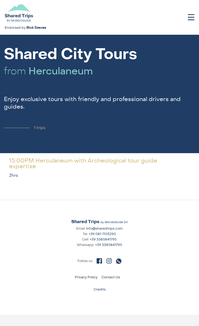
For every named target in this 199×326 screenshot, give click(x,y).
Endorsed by (25, 28)
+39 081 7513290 (102, 234)
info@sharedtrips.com (104, 228)
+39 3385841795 (103, 239)
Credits (100, 289)
